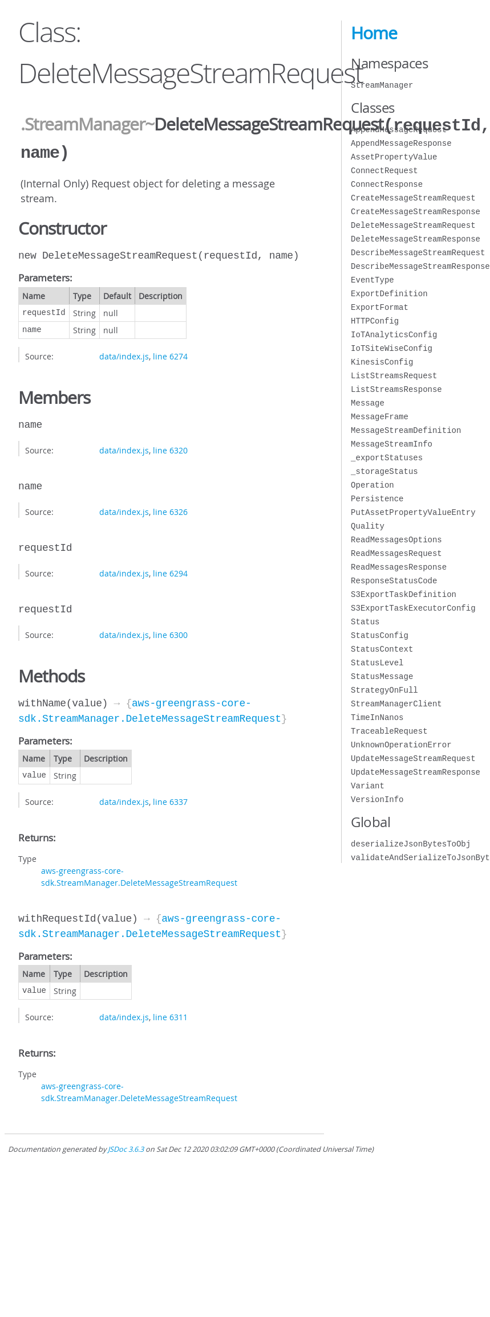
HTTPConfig (375, 321)
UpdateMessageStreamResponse (415, 772)
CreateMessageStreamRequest (413, 198)
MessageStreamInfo (391, 444)
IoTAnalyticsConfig (394, 334)
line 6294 (170, 571)
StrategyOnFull (384, 690)
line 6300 (170, 632)
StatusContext (382, 649)
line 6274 (170, 354)
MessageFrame (379, 416)
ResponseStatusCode (394, 580)
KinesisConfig (382, 362)
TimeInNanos (377, 717)
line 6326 (170, 509)
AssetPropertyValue (394, 157)
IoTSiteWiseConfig (391, 348)
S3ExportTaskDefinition (403, 594)
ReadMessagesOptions (396, 539)
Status (365, 621)
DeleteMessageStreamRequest (413, 225)
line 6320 (170, 448)
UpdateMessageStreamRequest (413, 758)
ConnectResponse (387, 184)
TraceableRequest (389, 731)
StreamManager (382, 85)
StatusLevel (377, 662)
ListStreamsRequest (394, 375)
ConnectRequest (384, 170)
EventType (372, 280)
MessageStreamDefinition (406, 430)
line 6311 (170, 1014)
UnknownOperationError (401, 744)
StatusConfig (379, 635)
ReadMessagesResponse (399, 567)
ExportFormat (379, 307)
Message (367, 403)
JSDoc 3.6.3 (126, 1147)
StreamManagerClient (396, 703)
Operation (372, 485)
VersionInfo (377, 799)
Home (374, 33)
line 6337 (170, 799)
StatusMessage (382, 676)
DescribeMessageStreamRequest (418, 252)
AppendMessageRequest (399, 129)
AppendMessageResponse (401, 143)
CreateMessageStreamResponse (415, 211)
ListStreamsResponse (396, 389)
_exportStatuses (387, 457)
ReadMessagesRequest (396, 553)
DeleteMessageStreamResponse (415, 239)
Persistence (377, 498)
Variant (367, 785)
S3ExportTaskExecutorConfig (413, 608)
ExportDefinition (389, 293)
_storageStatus (384, 471)
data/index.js (124, 354)
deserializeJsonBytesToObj (411, 844)
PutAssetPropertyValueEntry (413, 512)
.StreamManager (83, 124)
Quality (367, 526)
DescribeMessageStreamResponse (420, 266)
